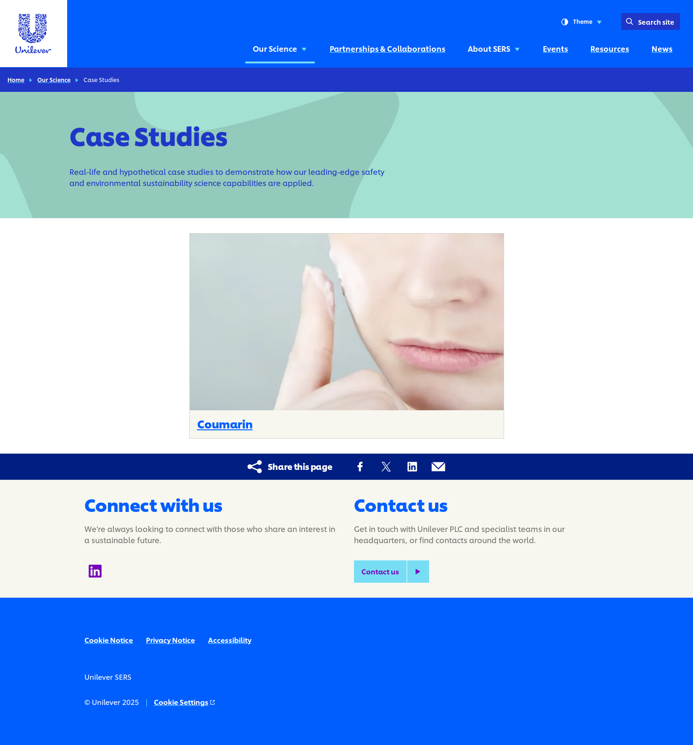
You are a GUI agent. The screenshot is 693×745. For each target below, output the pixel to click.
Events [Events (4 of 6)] (555, 48)
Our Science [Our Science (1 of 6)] (280, 48)
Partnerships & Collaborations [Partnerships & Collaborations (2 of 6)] (387, 48)
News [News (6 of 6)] (661, 48)
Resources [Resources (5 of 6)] (609, 48)
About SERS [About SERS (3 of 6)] (494, 48)
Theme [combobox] (581, 22)
